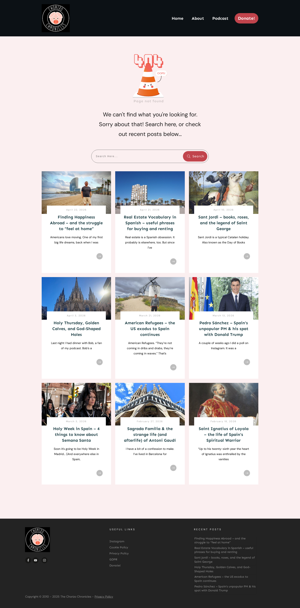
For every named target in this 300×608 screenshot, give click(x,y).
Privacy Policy (104, 596)
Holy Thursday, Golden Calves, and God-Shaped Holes (76, 328)
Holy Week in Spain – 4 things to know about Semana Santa (76, 434)
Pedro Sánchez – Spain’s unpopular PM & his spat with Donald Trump (223, 328)
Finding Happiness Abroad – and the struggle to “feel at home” (76, 223)
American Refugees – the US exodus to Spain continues (150, 328)
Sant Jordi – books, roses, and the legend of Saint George (223, 223)
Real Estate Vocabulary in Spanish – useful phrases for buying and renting (150, 223)
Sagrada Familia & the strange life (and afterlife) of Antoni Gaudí (150, 434)
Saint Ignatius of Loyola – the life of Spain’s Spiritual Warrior (224, 434)
